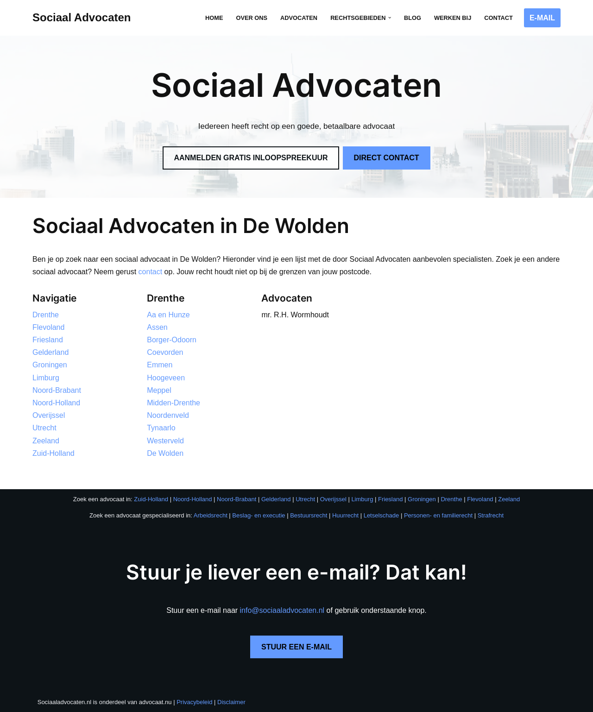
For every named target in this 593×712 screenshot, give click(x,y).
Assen (157, 327)
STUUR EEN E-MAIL (296, 647)
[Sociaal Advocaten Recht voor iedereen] (81, 17)
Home (214, 17)
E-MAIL (542, 18)
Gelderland (50, 352)
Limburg (45, 378)
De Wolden (165, 453)
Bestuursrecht (308, 515)
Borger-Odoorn (171, 340)
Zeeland (45, 441)
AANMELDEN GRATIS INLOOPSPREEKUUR (251, 158)
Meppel (159, 390)
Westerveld (165, 441)
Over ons (251, 17)
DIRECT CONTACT (386, 158)
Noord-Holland (56, 403)
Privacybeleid (194, 702)
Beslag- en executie (258, 515)
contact (151, 272)
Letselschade (381, 515)
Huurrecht (345, 515)
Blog (412, 17)
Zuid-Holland (53, 453)
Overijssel (48, 415)
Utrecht (44, 428)
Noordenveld (168, 415)
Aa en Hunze (168, 315)
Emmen (159, 365)
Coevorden (165, 352)
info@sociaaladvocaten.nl (282, 610)
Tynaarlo (161, 428)
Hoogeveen (166, 378)
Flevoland (48, 327)
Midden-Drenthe (173, 403)
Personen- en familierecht (438, 515)
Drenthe (45, 315)
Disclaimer (231, 702)
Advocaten (298, 17)
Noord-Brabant (56, 390)
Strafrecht (491, 515)
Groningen (49, 365)
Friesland (47, 340)
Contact (498, 17)
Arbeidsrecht (210, 515)
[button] (389, 17)
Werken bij (452, 17)
